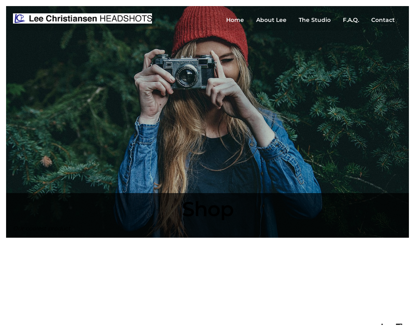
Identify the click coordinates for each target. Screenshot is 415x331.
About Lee (271, 20)
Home (235, 20)
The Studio (315, 20)
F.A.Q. (351, 20)
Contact (383, 20)
